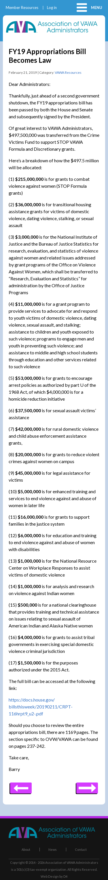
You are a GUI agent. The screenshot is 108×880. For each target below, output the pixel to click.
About (26, 849)
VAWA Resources (68, 72)
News (52, 849)
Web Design (50, 876)
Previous (87, 786)
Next (21, 786)
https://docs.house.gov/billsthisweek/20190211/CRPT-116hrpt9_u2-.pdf (41, 706)
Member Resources (22, 8)
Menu (96, 7)
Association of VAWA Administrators (71, 862)
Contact (81, 849)
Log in (52, 8)
